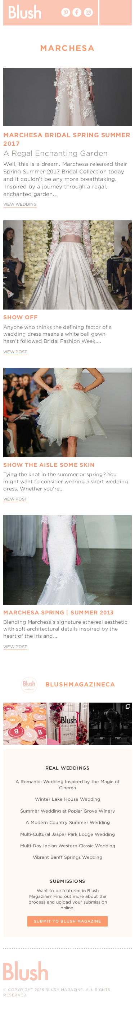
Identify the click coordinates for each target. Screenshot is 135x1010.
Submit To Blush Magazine (67, 921)
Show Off (20, 317)
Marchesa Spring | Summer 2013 (58, 612)
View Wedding (20, 204)
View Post (15, 352)
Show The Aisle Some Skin (48, 465)
